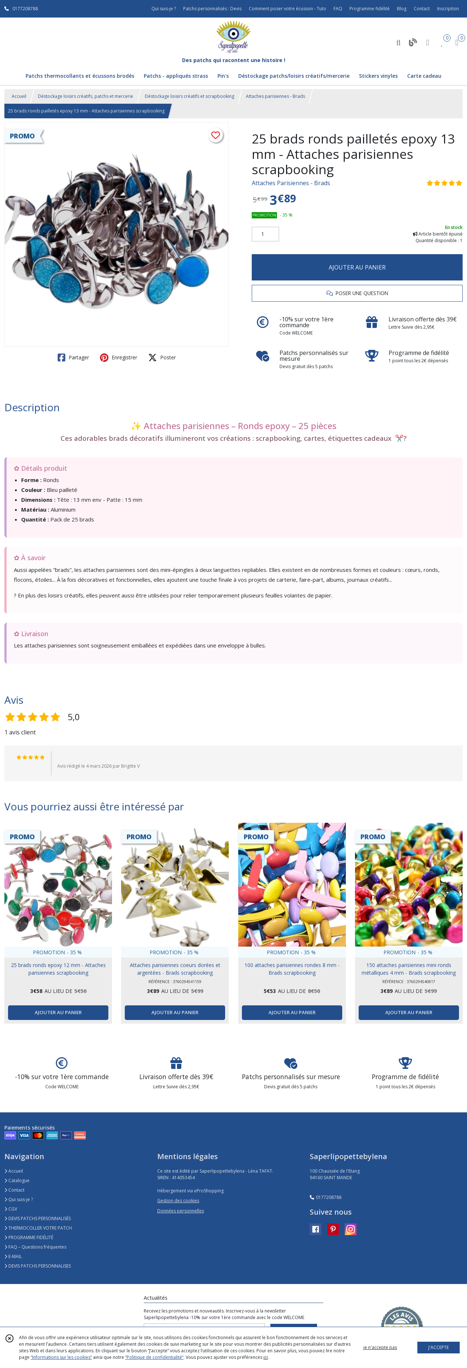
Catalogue (17, 1180)
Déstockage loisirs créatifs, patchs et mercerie (85, 96)
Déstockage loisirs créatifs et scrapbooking (189, 96)
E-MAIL (13, 1256)
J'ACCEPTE (438, 1347)
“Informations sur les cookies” (61, 1357)
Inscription (448, 8)
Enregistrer (118, 357)
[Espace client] (427, 42)
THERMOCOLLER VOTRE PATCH (38, 1228)
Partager (73, 357)
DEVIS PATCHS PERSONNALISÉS (37, 1218)
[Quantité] (265, 234)
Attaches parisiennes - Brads (275, 96)
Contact (422, 8)
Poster (162, 357)
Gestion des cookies (178, 1200)
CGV (10, 1209)
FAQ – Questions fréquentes (35, 1247)
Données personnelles (180, 1211)
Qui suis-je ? (18, 1199)
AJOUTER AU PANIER (357, 267)
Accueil (19, 96)
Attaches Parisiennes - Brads (291, 183)
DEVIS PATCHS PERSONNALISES (37, 1266)
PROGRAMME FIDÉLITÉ (28, 1237)
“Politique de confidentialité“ (154, 1357)
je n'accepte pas (380, 1347)
